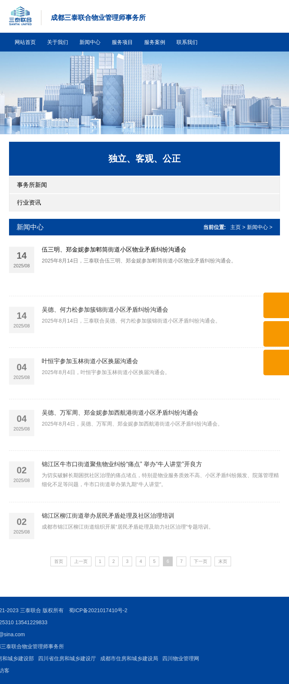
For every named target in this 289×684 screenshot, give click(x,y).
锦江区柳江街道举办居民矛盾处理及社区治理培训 (108, 543)
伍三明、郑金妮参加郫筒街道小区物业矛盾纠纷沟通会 (114, 250)
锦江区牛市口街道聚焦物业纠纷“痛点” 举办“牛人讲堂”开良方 (122, 492)
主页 (235, 227)
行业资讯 (29, 202)
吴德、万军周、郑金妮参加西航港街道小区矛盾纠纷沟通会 (120, 440)
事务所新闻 (32, 185)
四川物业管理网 (34, 658)
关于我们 (57, 42)
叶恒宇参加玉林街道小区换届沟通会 (90, 389)
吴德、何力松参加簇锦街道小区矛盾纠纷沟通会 (105, 337)
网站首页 (25, 42)
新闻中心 (89, 42)
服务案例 (154, 42)
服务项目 (122, 42)
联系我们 (187, 42)
